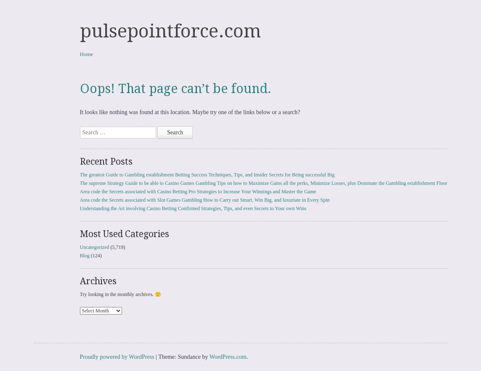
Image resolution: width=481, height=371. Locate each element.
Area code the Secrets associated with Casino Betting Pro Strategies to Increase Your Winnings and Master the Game (198, 192)
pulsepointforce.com (170, 31)
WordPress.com (228, 357)
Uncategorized (94, 247)
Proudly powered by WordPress (117, 357)
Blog (85, 256)
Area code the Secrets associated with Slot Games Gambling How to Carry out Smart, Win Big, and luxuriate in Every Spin (205, 200)
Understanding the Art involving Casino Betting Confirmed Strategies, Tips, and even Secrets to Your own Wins (193, 208)
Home (86, 54)
